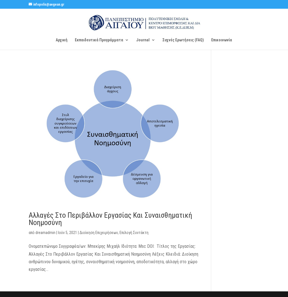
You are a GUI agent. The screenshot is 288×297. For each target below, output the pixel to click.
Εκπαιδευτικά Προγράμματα (99, 40)
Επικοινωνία (221, 40)
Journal (143, 40)
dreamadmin (45, 232)
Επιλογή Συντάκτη (134, 232)
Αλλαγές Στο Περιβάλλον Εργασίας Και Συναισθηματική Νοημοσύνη (110, 219)
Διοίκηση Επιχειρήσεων (99, 232)
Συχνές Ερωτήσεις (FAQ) (183, 40)
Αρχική (62, 40)
